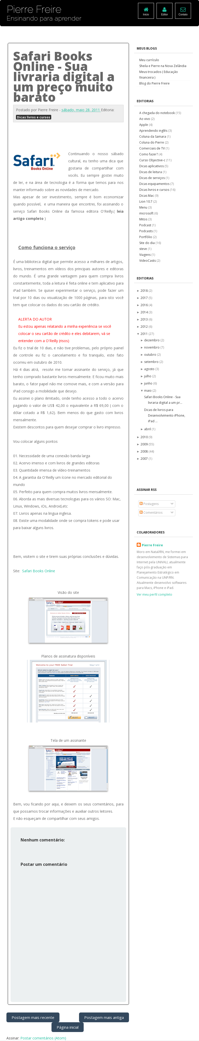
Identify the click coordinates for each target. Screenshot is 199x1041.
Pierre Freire (152, 545)
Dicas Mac (147, 195)
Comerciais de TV (152, 148)
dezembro (152, 340)
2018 (145, 290)
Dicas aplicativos (152, 166)
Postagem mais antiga (104, 1017)
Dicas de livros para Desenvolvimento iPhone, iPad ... (164, 415)
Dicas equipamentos (154, 184)
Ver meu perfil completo (154, 594)
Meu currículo (149, 60)
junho (148, 383)
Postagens (149, 504)
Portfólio (146, 237)
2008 (145, 451)
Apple (144, 125)
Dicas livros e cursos (33, 117)
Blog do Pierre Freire (154, 83)
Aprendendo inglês (153, 130)
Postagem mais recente (33, 1017)
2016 (145, 305)
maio (148, 390)
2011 (145, 334)
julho (148, 376)
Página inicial (68, 1027)
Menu (143, 207)
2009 (145, 444)
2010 (145, 437)
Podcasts (146, 231)
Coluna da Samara (153, 136)
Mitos (143, 219)
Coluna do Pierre (152, 142)
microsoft (146, 213)
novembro (152, 347)
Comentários (151, 512)
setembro (151, 362)
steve (143, 249)
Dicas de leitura (151, 172)
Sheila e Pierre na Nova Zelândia (162, 66)
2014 (145, 312)
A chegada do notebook (157, 113)
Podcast (145, 225)
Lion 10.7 (146, 201)
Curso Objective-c (152, 160)
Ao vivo (145, 119)
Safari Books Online (38, 570)
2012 (145, 326)
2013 (145, 319)
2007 (145, 458)
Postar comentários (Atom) (43, 1038)
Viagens (145, 254)
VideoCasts (148, 260)
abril (148, 429)
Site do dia (147, 243)
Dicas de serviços (152, 178)
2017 (145, 298)
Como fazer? (149, 154)
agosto (149, 369)
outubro (150, 354)
